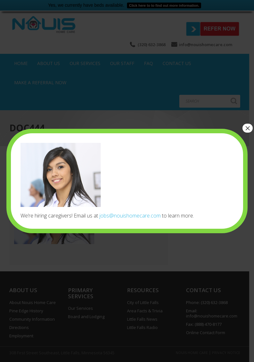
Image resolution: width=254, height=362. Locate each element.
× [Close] (247, 128)
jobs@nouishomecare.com (130, 215)
